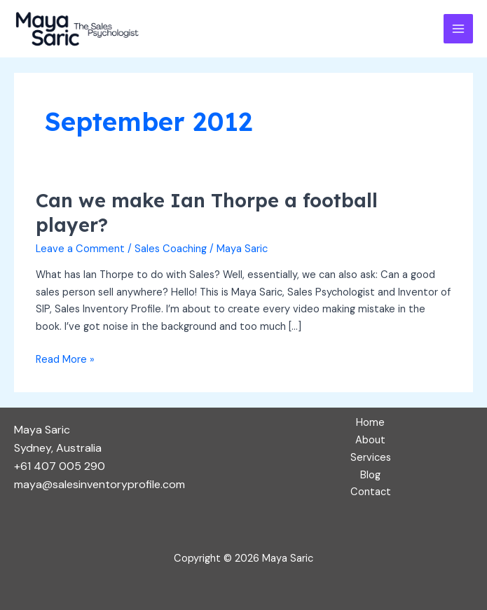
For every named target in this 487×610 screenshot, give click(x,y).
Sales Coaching (171, 249)
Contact (370, 492)
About (370, 440)
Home (370, 422)
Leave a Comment (80, 249)
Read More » (65, 359)
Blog (370, 475)
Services (370, 457)
